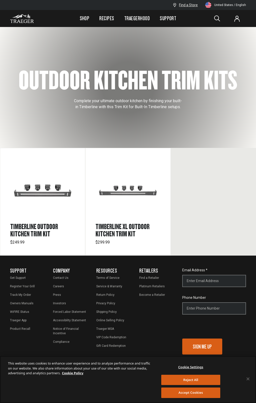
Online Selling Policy (110, 320)
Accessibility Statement (69, 320)
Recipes (106, 18)
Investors (59, 303)
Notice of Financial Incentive (66, 331)
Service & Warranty (109, 286)
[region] (128, 379)
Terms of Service (108, 278)
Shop (85, 18)
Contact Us (60, 278)
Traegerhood (137, 18)
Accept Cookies (190, 392)
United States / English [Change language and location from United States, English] (225, 5)
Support (168, 18)
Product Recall (20, 329)
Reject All (190, 380)
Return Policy (105, 295)
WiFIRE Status (19, 312)
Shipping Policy (106, 312)
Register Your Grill (22, 286)
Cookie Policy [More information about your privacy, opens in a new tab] (73, 373)
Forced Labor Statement (69, 312)
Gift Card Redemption (111, 346)
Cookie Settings (190, 367)
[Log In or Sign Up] (237, 18)
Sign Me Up (202, 346)
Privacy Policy (105, 303)
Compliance (61, 342)
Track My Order (20, 295)
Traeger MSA (105, 329)
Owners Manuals (22, 303)
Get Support (18, 278)
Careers (58, 286)
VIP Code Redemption (111, 337)
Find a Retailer (149, 278)
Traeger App (18, 320)
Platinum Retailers (152, 286)
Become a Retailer (152, 295)
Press (57, 295)
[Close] (248, 379)
